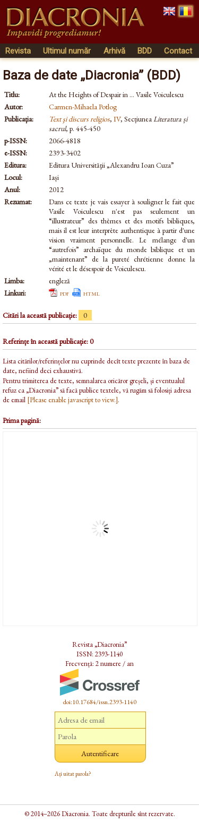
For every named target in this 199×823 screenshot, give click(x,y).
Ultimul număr (67, 51)
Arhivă (114, 51)
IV (117, 119)
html (91, 293)
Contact (178, 51)
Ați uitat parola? (73, 773)
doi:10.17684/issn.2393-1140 (99, 702)
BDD (144, 51)
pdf (64, 293)
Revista (18, 51)
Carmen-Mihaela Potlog (83, 106)
